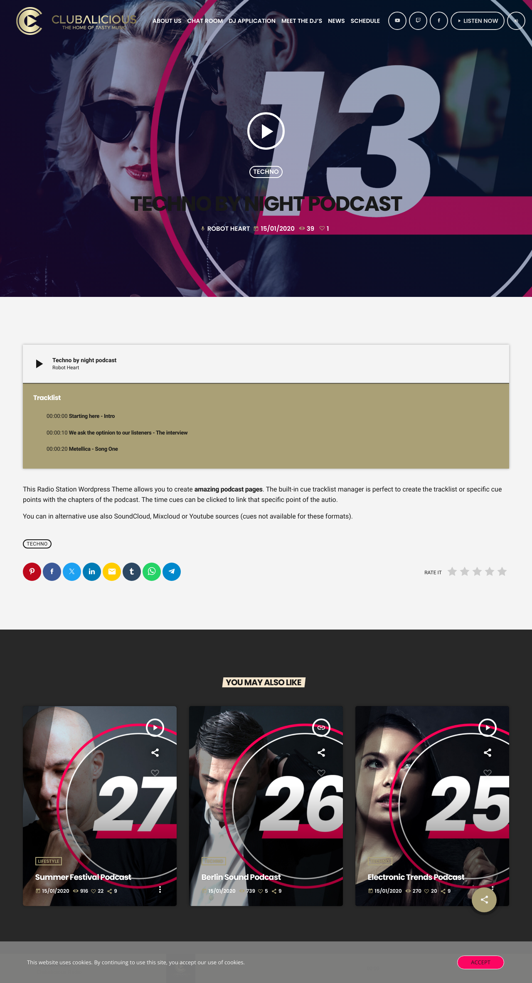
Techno (266, 172)
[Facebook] (439, 21)
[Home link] (78, 21)
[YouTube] (397, 21)
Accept (480, 962)
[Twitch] (418, 21)
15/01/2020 (274, 229)
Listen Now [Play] (477, 21)
